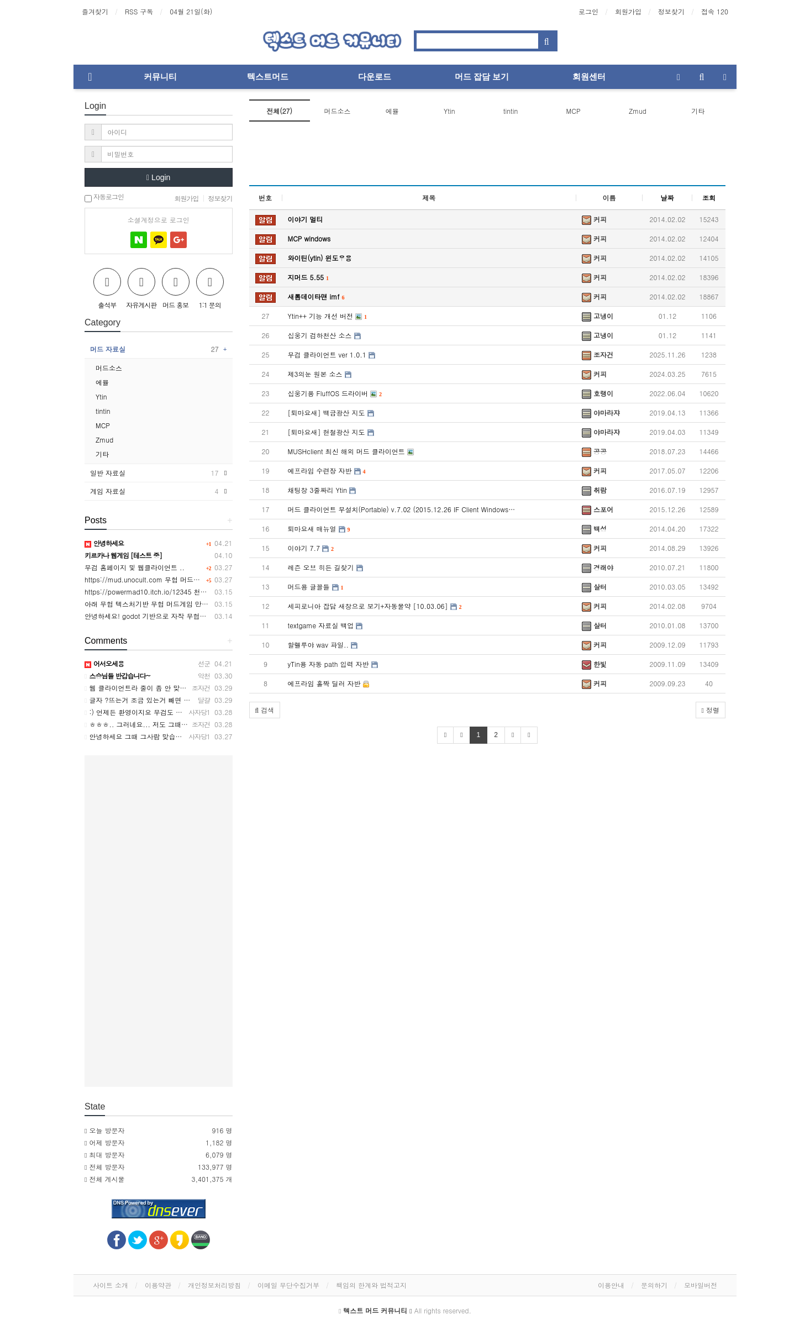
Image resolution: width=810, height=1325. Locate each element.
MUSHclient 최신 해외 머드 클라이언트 (351, 451)
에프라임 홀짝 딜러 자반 (329, 683)
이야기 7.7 (311, 548)
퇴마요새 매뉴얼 (319, 528)
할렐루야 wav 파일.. (322, 644)
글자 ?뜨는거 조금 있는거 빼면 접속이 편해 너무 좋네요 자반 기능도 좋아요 (200, 699)
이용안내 (611, 1285)
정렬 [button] (710, 709)
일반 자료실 (154, 473)
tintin (510, 110)
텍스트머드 (267, 76)
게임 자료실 (154, 491)
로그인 (588, 11)
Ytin (449, 110)
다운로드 (374, 76)
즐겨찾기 (95, 11)
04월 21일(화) (191, 11)
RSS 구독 (139, 11)
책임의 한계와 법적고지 (371, 1285)
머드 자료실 (154, 349)
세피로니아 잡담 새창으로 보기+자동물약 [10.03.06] (375, 606)
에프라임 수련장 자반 (327, 470)
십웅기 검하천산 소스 (324, 335)
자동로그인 (104, 197)
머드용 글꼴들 (316, 586)
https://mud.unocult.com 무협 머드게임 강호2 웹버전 (166, 579)
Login (158, 177)
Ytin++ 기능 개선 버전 (327, 315)
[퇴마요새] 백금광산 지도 (331, 412)
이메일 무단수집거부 (288, 1285)
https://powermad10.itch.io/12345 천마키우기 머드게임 (170, 591)
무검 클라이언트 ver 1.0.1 (331, 354)
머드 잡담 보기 (482, 76)
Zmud (637, 110)
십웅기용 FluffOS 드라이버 (335, 393)
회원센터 (589, 76)
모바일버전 (700, 1285)
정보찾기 (671, 11)
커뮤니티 (160, 76)
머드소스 (337, 110)
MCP (573, 110)
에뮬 (392, 110)
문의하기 (654, 1285)
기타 (697, 110)
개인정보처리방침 (214, 1285)
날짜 (667, 197)
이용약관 (158, 1285)
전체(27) (279, 110)
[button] (265, 710)
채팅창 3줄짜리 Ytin (322, 490)
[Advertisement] (487, 157)
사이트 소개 (110, 1285)
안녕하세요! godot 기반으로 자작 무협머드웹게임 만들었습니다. (181, 616)
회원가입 (628, 11)
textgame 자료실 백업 (325, 625)
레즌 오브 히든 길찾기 (325, 567)
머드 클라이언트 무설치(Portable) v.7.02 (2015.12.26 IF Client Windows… (402, 509)
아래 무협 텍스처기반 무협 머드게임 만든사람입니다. (164, 603)
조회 (709, 197)
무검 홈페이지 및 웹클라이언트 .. (135, 567)
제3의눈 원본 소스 (319, 373)
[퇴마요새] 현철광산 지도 (331, 432)
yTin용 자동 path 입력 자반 (333, 664)
